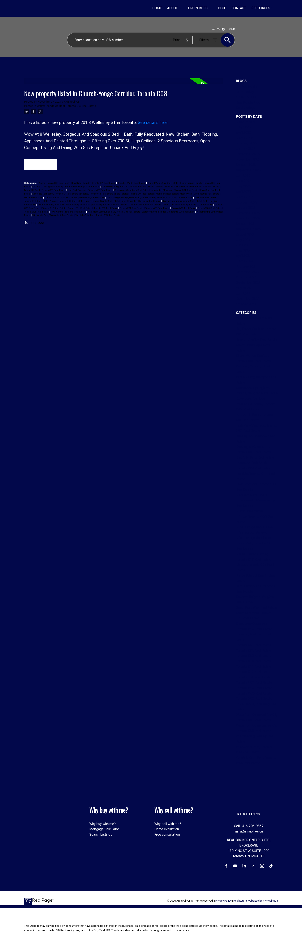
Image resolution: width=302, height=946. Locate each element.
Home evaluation (166, 829)
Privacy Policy (223, 900)
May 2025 (243, 186)
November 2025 (248, 159)
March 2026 (244, 138)
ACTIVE (216, 29)
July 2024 (243, 240)
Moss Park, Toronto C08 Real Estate (175, 197)
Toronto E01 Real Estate (132, 208)
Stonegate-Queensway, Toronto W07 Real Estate (104, 205)
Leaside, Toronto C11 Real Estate (97, 194)
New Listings (245, 92)
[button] (226, 866)
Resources (260, 8)
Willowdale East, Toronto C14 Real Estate (53, 215)
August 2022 (245, 288)
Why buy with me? (102, 824)
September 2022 (248, 283)
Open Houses (246, 97)
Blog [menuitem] (222, 8)
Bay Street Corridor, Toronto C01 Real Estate (94, 183)
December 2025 (248, 154)
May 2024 (243, 251)
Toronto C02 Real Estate (201, 205)
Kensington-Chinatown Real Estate (132, 190)
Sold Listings (245, 108)
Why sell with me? (167, 824)
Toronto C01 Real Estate (175, 205)
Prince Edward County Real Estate (102, 201)
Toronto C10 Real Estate (54, 208)
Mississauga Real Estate (92, 197)
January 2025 (246, 208)
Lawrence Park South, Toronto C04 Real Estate (55, 194)
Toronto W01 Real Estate (157, 208)
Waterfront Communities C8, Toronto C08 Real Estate (168, 212)
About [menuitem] (172, 8)
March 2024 (244, 261)
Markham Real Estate (167, 194)
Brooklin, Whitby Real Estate (131, 183)
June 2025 (243, 181)
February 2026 (246, 143)
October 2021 (246, 304)
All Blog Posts (246, 86)
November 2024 (248, 218)
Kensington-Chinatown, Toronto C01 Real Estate (175, 190)
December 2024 (248, 213)
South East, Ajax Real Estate (256, 608)
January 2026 (246, 149)
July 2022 (243, 293)
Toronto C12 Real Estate (106, 208)
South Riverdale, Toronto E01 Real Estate (58, 205)
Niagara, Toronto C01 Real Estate (67, 201)
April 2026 (243, 133)
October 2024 (246, 224)
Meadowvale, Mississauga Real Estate (200, 194)
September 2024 (248, 229)
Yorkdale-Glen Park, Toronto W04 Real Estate (97, 215)
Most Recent (245, 122)
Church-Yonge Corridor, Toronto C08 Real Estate (66, 105)
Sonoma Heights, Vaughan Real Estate (182, 201)
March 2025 (244, 197)
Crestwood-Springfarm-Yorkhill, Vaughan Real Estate (128, 187)
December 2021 (248, 299)
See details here (153, 122)
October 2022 (246, 277)
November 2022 (248, 272)
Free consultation (167, 834)
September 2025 (248, 170)
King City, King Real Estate (255, 457)
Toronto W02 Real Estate (183, 208)
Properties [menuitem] (198, 8)
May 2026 (243, 127)
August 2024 (245, 234)
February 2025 (246, 202)
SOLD (232, 29)
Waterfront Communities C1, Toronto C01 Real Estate (114, 212)
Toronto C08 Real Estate (253, 656)
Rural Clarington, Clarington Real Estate (141, 201)
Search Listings (100, 834)
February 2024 (246, 267)
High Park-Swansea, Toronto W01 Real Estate (90, 190)
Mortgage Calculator (104, 829)
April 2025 (243, 191)
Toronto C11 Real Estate (80, 208)
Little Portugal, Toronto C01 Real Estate (135, 194)
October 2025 (246, 165)
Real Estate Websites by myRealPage (255, 900)
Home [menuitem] (157, 8)
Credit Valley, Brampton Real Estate (82, 187)
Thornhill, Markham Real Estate (145, 205)
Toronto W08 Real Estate (36, 212)
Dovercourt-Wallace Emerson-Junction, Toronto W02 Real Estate (188, 187)
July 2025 (243, 176)
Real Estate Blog (248, 102)
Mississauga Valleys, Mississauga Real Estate (131, 197)
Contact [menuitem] (239, 8)
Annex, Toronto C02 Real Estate (55, 183)
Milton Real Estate (33, 197)
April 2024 (243, 256)
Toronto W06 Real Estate (210, 208)
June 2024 (243, 245)
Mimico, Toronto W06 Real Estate (61, 197)
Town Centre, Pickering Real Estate (68, 212)
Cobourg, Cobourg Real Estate (47, 187)
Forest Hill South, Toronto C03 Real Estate (45, 190)
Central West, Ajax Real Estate (163, 183)
